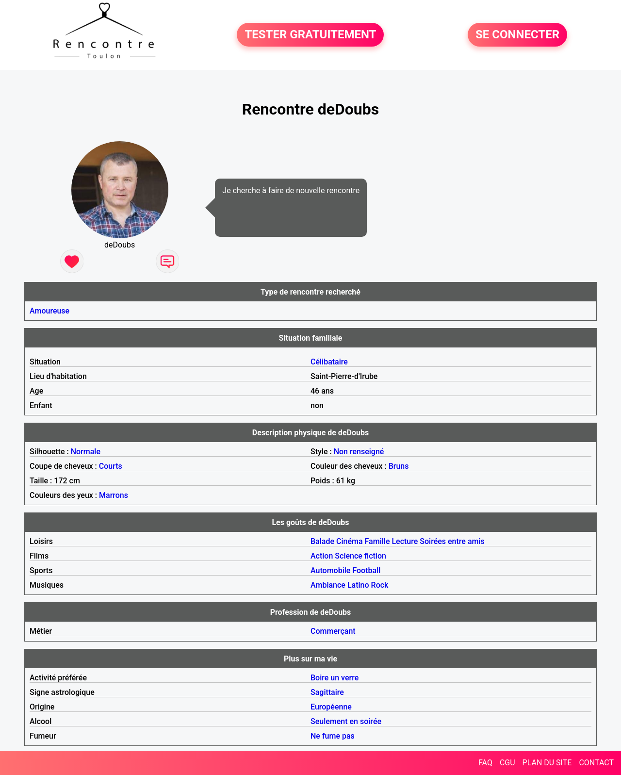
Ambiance (327, 585)
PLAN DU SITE (547, 762)
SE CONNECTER (517, 35)
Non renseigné (359, 451)
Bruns (399, 466)
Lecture (405, 541)
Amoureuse (49, 310)
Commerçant (333, 631)
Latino (358, 585)
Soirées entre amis (452, 541)
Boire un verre (334, 677)
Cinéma (349, 541)
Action (321, 556)
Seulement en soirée (345, 721)
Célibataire (329, 361)
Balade (322, 541)
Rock (380, 585)
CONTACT (596, 762)
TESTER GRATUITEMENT (310, 35)
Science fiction (360, 556)
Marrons (113, 495)
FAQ (485, 762)
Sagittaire (327, 692)
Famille (377, 541)
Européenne (331, 706)
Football (366, 570)
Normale (85, 451)
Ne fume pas (332, 736)
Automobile (330, 570)
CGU (507, 762)
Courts (110, 466)
